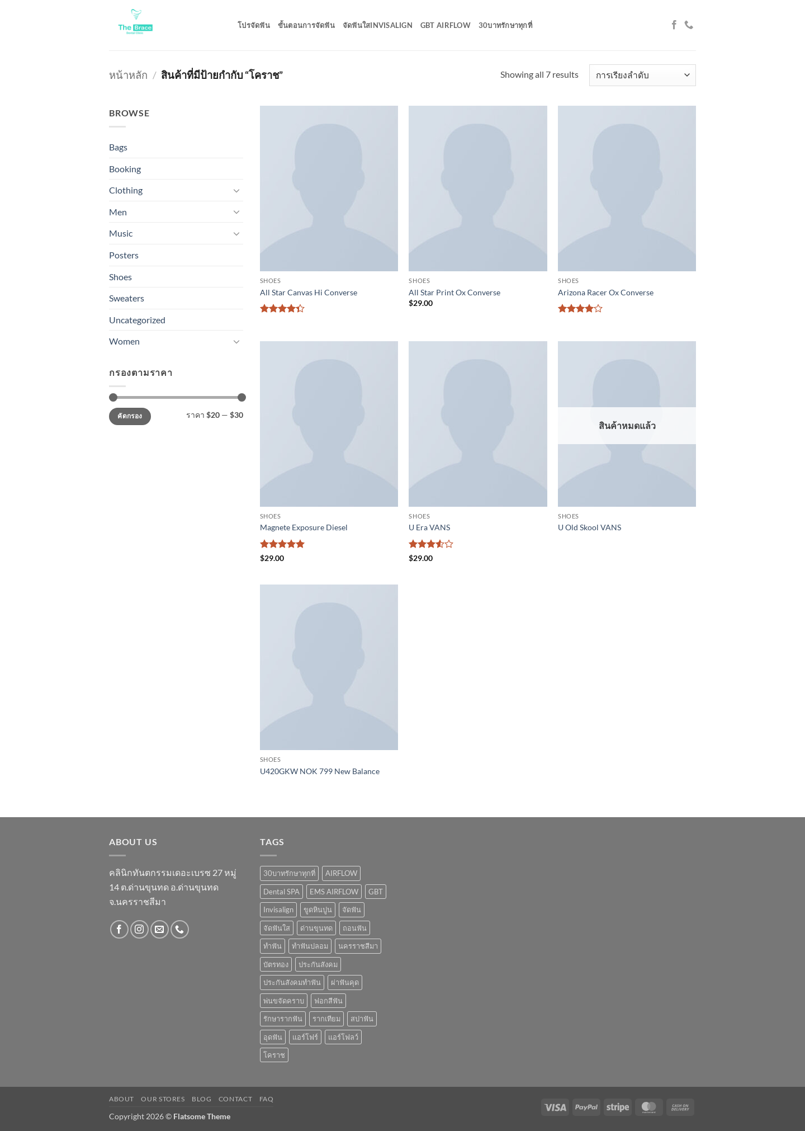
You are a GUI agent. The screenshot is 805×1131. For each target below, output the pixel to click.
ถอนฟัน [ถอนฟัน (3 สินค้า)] (355, 927)
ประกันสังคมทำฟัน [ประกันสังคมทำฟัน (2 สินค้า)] (292, 982)
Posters (124, 254)
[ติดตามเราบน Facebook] (674, 25)
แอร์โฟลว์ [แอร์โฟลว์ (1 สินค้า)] (343, 1037)
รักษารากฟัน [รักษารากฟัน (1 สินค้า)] (282, 1018)
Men (118, 211)
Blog (201, 1099)
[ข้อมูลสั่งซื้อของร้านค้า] (642, 75)
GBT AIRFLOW (445, 25)
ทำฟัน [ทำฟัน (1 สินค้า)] (272, 945)
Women (124, 341)
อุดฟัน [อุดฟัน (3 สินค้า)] (272, 1037)
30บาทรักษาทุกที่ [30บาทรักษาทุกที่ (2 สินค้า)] (289, 873)
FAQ (266, 1099)
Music (120, 233)
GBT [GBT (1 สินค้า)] (375, 891)
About (121, 1099)
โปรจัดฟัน (254, 25)
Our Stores (162, 1099)
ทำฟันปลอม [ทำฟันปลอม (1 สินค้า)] (310, 945)
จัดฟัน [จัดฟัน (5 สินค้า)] (351, 909)
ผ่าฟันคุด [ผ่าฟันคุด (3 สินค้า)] (345, 982)
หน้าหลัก (128, 75)
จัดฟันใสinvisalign (378, 25)
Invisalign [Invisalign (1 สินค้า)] (278, 909)
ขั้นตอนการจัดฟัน (306, 25)
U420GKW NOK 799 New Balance (320, 771)
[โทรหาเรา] (688, 25)
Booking (125, 168)
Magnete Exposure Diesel (304, 527)
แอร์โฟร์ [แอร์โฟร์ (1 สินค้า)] (305, 1037)
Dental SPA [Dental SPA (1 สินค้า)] (281, 891)
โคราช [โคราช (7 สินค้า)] (274, 1054)
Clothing (126, 190)
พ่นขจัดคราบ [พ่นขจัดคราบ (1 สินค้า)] (283, 1000)
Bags (118, 147)
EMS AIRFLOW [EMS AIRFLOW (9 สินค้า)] (334, 891)
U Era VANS (429, 527)
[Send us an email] (159, 929)
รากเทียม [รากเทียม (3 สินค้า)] (326, 1018)
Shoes (120, 276)
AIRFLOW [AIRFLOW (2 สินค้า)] (341, 873)
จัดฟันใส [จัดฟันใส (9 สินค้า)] (276, 927)
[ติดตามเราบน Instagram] (139, 929)
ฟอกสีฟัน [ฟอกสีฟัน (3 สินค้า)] (328, 1000)
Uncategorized (137, 319)
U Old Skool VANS (589, 527)
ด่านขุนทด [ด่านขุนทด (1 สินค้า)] (316, 927)
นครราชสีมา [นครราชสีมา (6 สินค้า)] (358, 945)
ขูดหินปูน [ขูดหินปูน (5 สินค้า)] (318, 909)
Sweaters (126, 298)
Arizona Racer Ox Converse (606, 292)
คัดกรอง (129, 416)
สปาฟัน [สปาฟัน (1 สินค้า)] (362, 1018)
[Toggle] (236, 190)
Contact (235, 1099)
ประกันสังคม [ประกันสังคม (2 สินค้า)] (318, 964)
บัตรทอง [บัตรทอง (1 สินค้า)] (275, 964)
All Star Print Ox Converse (454, 292)
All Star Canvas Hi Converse (308, 292)
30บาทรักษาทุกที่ (505, 25)
